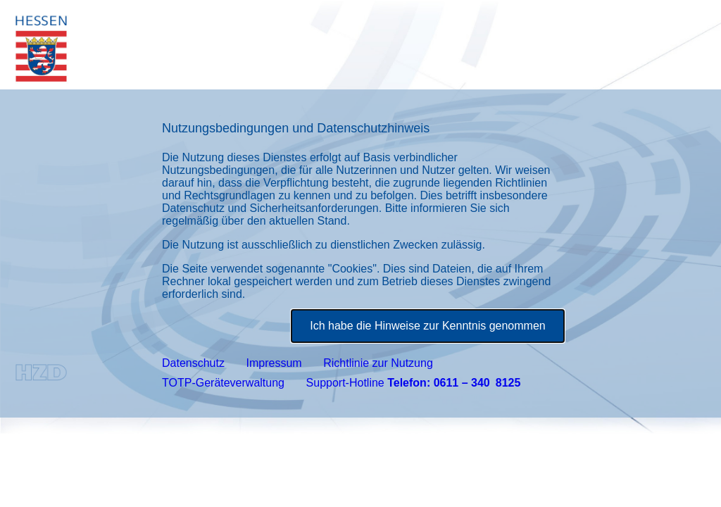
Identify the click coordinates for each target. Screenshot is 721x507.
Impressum (274, 363)
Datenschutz (193, 363)
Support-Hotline (413, 383)
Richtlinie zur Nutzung (378, 363)
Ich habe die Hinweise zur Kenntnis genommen (427, 326)
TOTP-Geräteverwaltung (223, 383)
